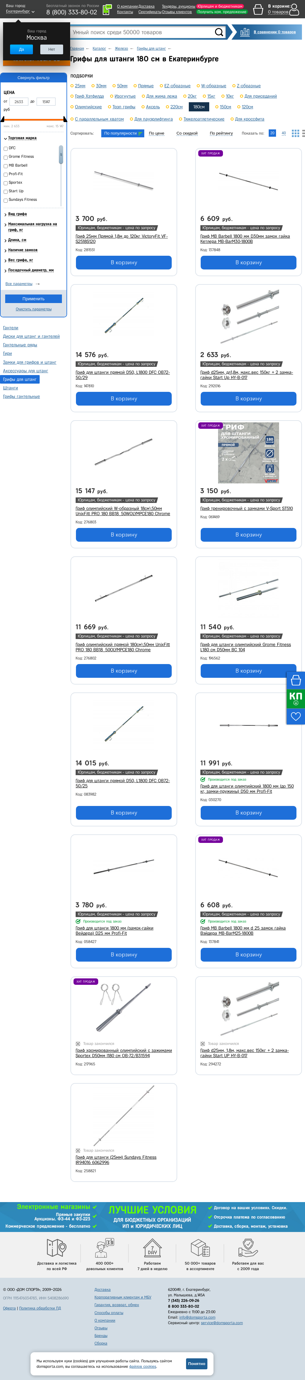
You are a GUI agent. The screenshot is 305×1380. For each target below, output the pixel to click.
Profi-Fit (16, 174)
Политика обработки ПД (40, 1308)
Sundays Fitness (23, 199)
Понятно (196, 1363)
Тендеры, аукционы (178, 6)
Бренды (101, 1336)
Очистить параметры (34, 309)
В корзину (124, 262)
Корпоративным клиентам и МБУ (123, 1297)
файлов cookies (142, 1366)
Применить (34, 298)
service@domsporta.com (222, 1323)
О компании (127, 6)
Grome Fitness (21, 156)
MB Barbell (18, 165)
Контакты (125, 12)
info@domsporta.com (197, 1317)
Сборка (101, 1343)
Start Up (16, 191)
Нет (51, 49)
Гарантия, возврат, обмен (117, 1305)
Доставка (146, 6)
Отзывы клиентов (177, 12)
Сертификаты (149, 12)
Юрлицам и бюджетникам (220, 6)
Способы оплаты (109, 1313)
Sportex (15, 182)
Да (21, 49)
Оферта (9, 1308)
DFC (12, 148)
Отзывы (101, 1328)
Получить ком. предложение (222, 12)
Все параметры (18, 284)
